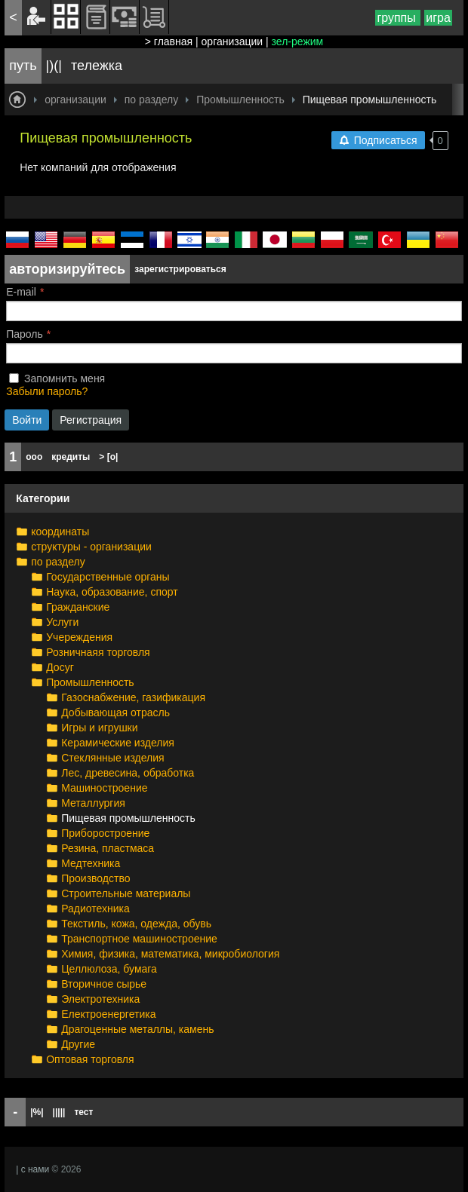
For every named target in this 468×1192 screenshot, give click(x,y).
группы (398, 17)
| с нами (32, 1169)
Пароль (24, 334)
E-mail (21, 292)
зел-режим (298, 41)
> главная (168, 41)
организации (232, 41)
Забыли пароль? (47, 391)
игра (438, 17)
